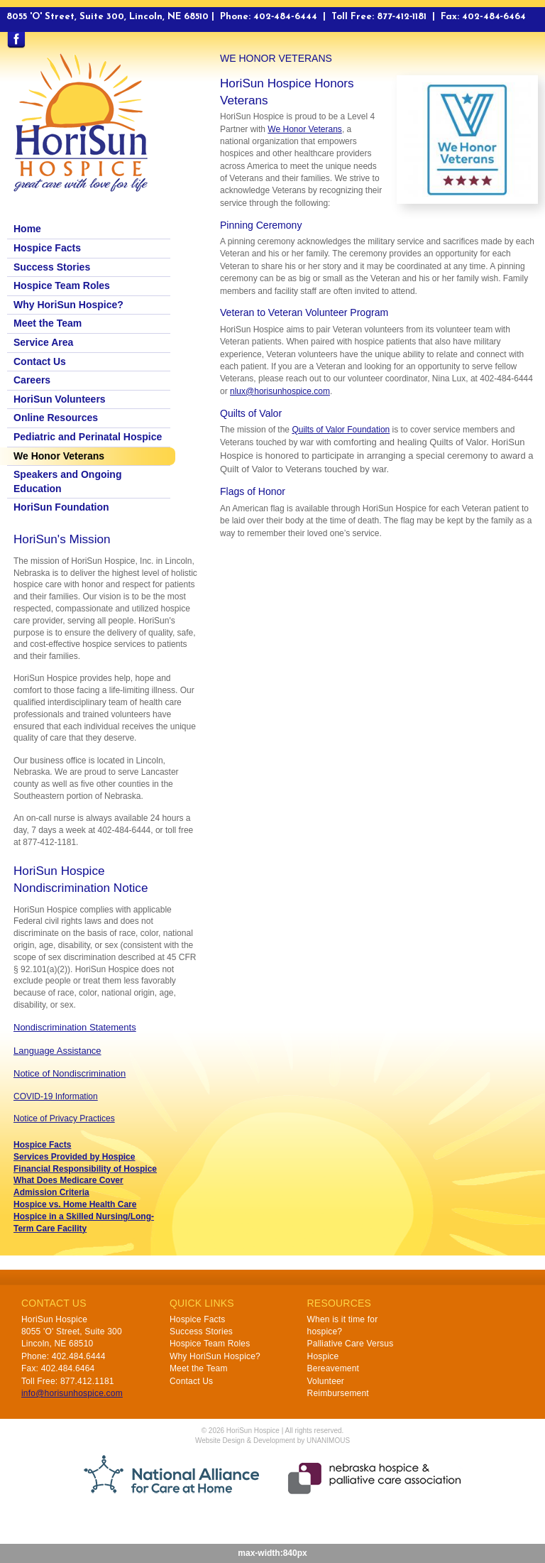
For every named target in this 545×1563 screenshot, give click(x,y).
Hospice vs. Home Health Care (74, 1204)
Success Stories (51, 267)
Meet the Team (47, 323)
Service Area (43, 342)
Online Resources (55, 417)
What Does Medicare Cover (68, 1180)
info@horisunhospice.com (72, 1393)
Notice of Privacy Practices (64, 1118)
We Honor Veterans (305, 129)
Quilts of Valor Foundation (341, 430)
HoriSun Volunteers (59, 399)
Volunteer (326, 1381)
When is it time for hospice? (342, 1325)
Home (27, 228)
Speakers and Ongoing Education (67, 481)
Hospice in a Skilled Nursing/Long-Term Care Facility (83, 1222)
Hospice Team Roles (61, 285)
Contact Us (39, 361)
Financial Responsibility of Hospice (85, 1169)
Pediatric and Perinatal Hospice (87, 436)
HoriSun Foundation (61, 507)
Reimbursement (338, 1393)
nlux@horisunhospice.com (280, 391)
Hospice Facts (47, 248)
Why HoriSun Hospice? (68, 304)
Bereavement (333, 1368)
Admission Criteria (51, 1192)
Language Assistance (57, 1050)
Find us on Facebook (16, 40)
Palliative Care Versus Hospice (350, 1350)
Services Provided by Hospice (74, 1157)
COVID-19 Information (55, 1096)
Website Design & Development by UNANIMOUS (272, 1440)
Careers (31, 380)
